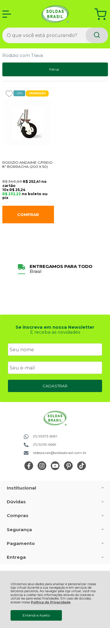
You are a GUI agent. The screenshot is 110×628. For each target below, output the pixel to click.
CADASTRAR (55, 386)
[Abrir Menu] (6, 14)
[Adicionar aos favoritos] (9, 93)
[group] (55, 269)
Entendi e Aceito (36, 615)
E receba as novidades (55, 332)
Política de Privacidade (51, 602)
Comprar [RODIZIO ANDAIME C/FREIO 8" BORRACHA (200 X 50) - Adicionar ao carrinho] (28, 214)
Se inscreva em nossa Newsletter (55, 327)
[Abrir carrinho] (100, 14)
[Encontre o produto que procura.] (97, 35)
